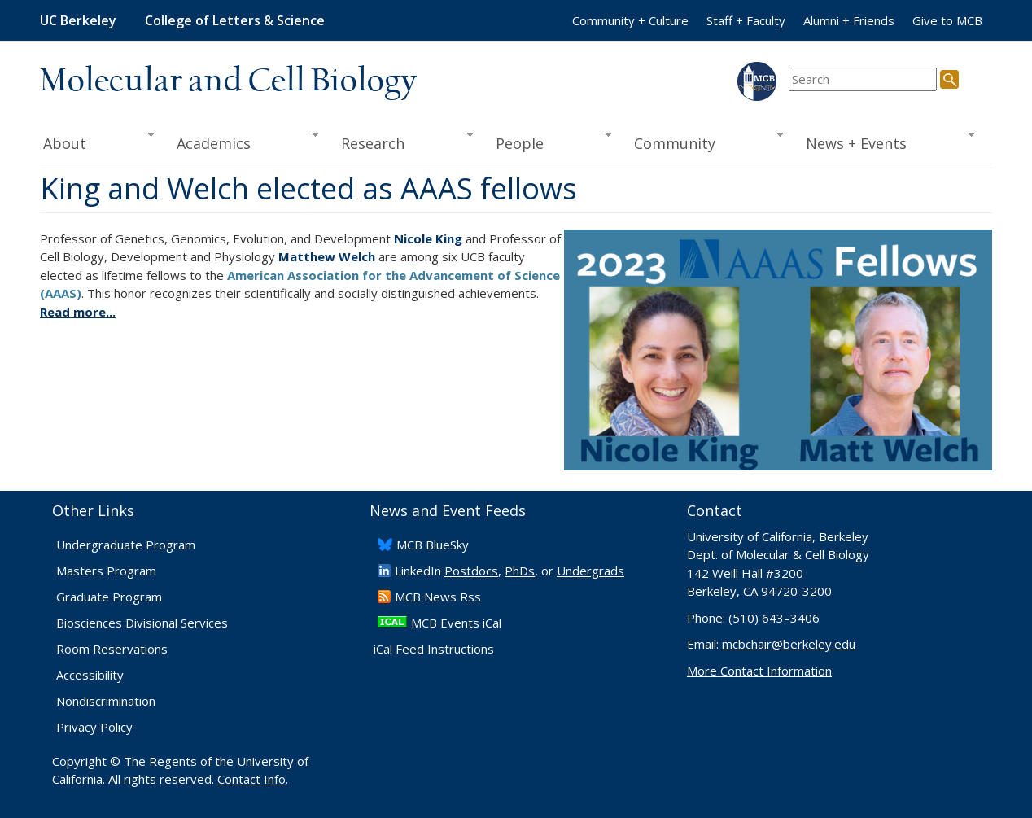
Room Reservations (112, 649)
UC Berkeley (78, 20)
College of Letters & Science (235, 20)
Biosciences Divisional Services (142, 623)
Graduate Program (109, 596)
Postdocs (471, 570)
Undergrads (590, 570)
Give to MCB (947, 20)
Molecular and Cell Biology (228, 81)
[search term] (863, 79)
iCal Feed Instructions (434, 649)
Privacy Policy (94, 727)
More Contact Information (759, 671)
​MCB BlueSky (432, 544)
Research (402, 141)
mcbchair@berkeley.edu (788, 644)
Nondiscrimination (105, 701)
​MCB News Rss (438, 596)
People (548, 141)
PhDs (520, 570)
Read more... (78, 312)
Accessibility (90, 675)
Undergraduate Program (125, 544)
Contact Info (251, 779)
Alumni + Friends (848, 20)
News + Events (885, 141)
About (97, 141)
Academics (243, 141)
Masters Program (106, 570)
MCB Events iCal (456, 623)
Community (704, 141)
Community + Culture (630, 20)
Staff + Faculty (745, 20)
